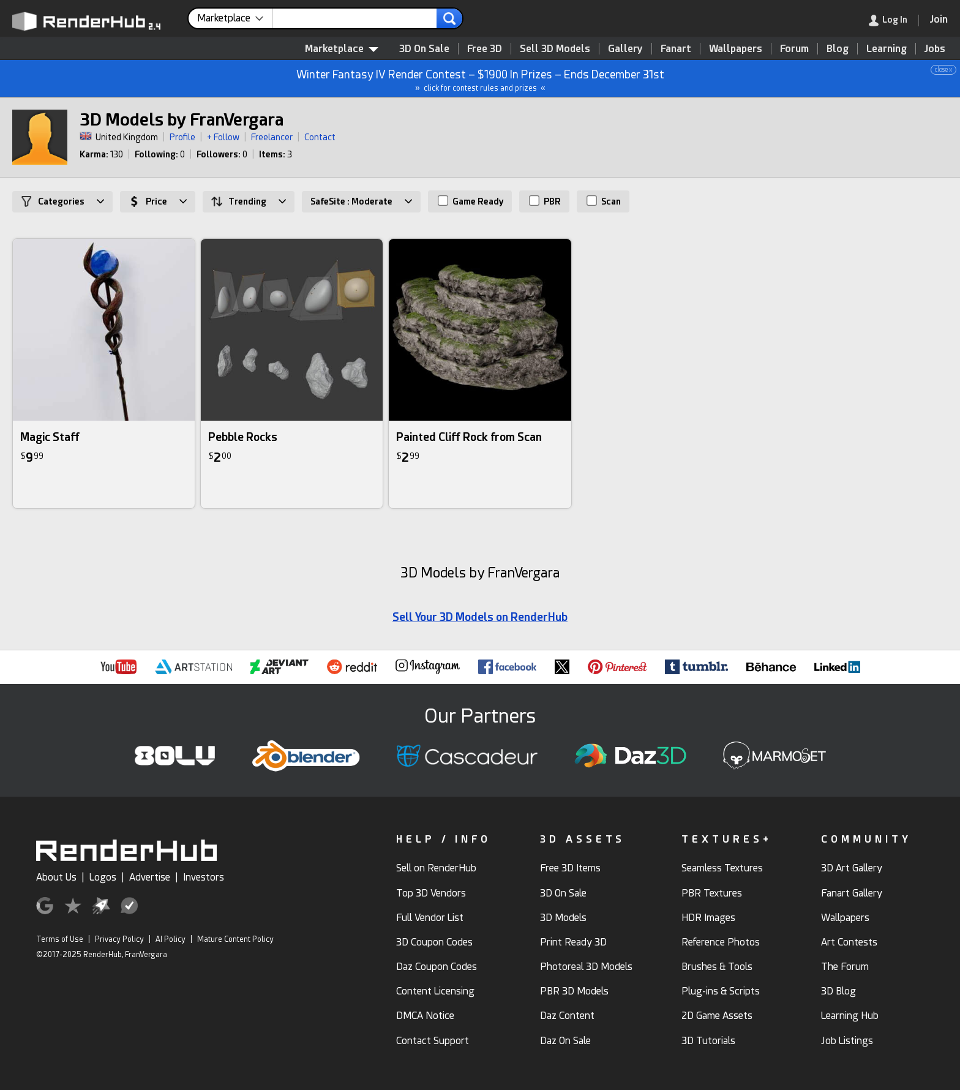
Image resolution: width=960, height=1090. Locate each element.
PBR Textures (711, 893)
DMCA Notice (425, 1015)
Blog (838, 49)
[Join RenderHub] (939, 19)
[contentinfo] (234, 18)
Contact (320, 137)
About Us (56, 877)
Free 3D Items (570, 868)
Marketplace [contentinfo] (341, 49)
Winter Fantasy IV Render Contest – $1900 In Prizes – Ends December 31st (480, 78)
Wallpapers (735, 49)
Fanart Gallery (851, 893)
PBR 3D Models (574, 991)
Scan (604, 200)
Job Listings (847, 1041)
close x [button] (943, 69)
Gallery (625, 49)
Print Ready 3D (573, 942)
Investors (203, 877)
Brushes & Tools (716, 966)
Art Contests (849, 942)
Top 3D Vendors (431, 893)
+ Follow (223, 137)
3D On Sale (424, 49)
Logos (102, 877)
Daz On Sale (565, 1041)
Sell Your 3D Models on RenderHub (480, 617)
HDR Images (708, 917)
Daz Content (567, 1015)
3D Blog (838, 991)
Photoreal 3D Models (586, 966)
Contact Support (432, 1041)
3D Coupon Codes (434, 942)
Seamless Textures (722, 868)
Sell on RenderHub (436, 868)
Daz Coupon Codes (436, 966)
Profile (182, 137)
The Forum (845, 966)
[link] (894, 20)
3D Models (563, 917)
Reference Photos (720, 942)
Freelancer (272, 137)
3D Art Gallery (851, 868)
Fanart (676, 49)
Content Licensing (435, 991)
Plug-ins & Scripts (720, 991)
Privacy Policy (119, 939)
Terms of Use (59, 939)
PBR (545, 200)
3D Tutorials (708, 1041)
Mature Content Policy (235, 939)
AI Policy (171, 939)
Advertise (149, 877)
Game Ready (470, 200)
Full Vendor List (429, 917)
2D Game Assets (716, 1015)
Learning (886, 49)
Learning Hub (850, 1015)
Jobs (934, 49)
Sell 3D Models (555, 49)
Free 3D (484, 49)
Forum (794, 49)
